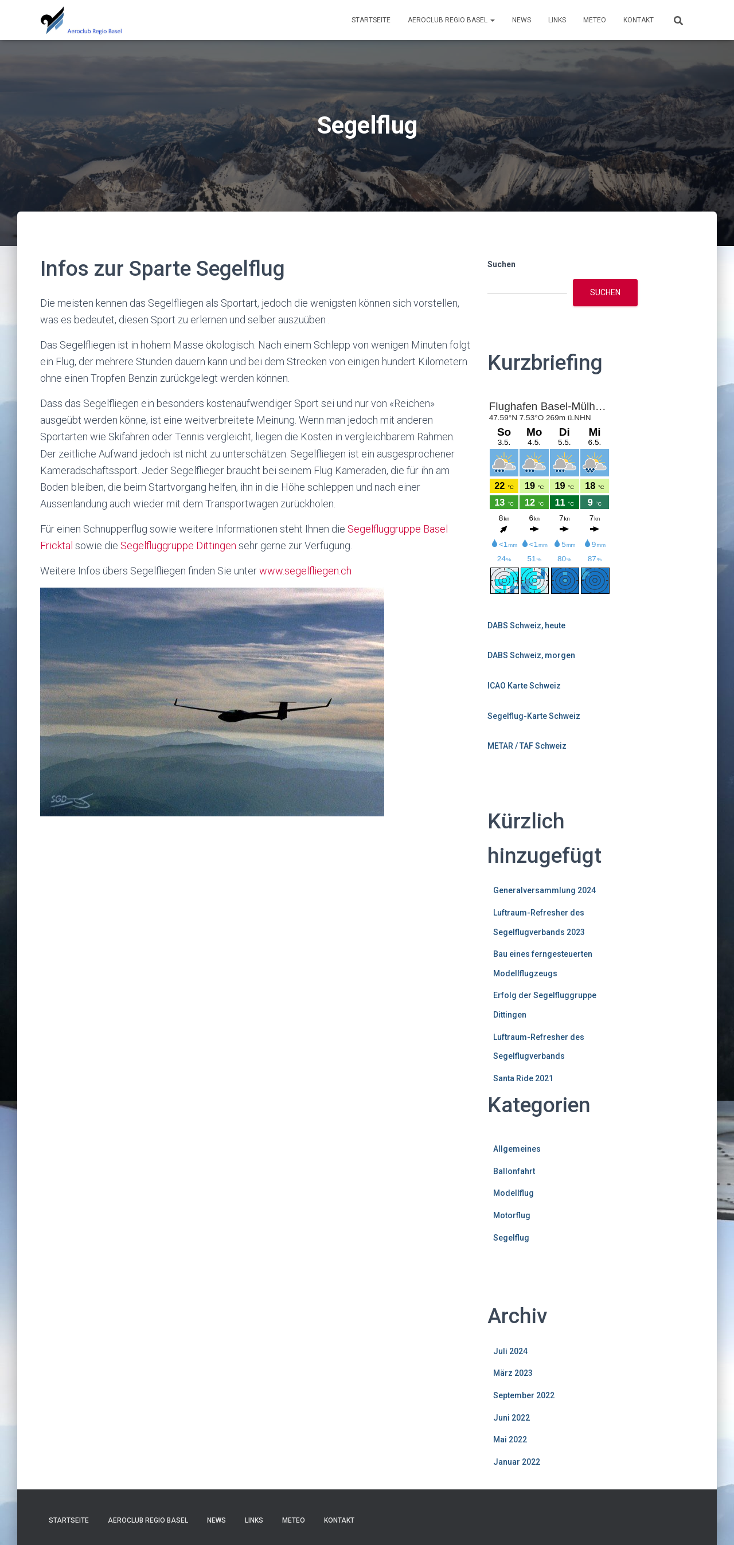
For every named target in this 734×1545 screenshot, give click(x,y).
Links (557, 20)
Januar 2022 (516, 1461)
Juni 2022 (511, 1417)
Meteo (594, 20)
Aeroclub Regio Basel (451, 20)
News (521, 20)
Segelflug (511, 1237)
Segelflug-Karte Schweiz (533, 716)
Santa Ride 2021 (523, 1078)
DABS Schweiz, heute (526, 625)
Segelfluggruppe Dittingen (178, 545)
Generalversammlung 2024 (544, 890)
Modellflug (513, 1193)
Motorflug (511, 1215)
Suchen (501, 264)
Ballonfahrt (514, 1171)
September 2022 (524, 1395)
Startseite (371, 20)
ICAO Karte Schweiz (524, 685)
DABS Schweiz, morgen (531, 655)
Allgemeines (517, 1148)
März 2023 (513, 1373)
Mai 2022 (510, 1439)
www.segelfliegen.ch (305, 571)
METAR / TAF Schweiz (527, 745)
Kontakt (638, 20)
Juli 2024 (510, 1351)
